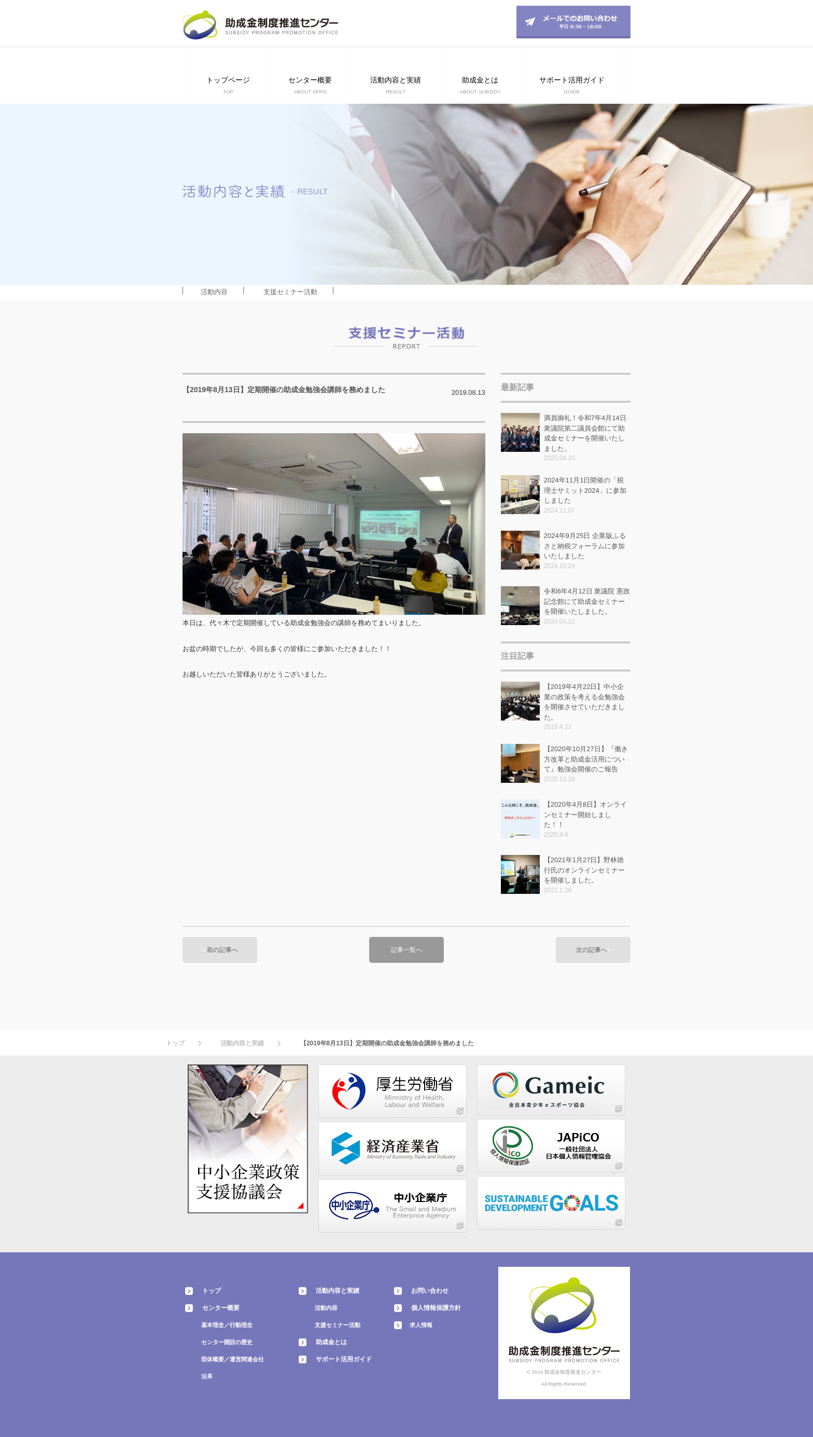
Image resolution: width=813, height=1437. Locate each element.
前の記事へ (222, 950)
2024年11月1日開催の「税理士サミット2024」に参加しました (585, 490)
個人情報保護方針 (436, 1307)
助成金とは (331, 1342)
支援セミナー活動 (290, 292)
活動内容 (214, 292)
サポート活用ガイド (344, 1359)
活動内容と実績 (242, 1043)
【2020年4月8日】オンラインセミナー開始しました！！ (585, 814)
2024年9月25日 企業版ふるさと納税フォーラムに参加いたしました (585, 546)
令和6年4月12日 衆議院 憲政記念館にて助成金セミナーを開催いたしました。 (587, 601)
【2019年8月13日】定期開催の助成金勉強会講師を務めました (284, 389)
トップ (175, 1043)
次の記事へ (591, 950)
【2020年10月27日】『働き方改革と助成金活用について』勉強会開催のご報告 (586, 759)
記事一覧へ (406, 950)
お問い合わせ (429, 1290)
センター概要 (221, 1307)
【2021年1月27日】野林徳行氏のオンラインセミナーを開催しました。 (584, 870)
